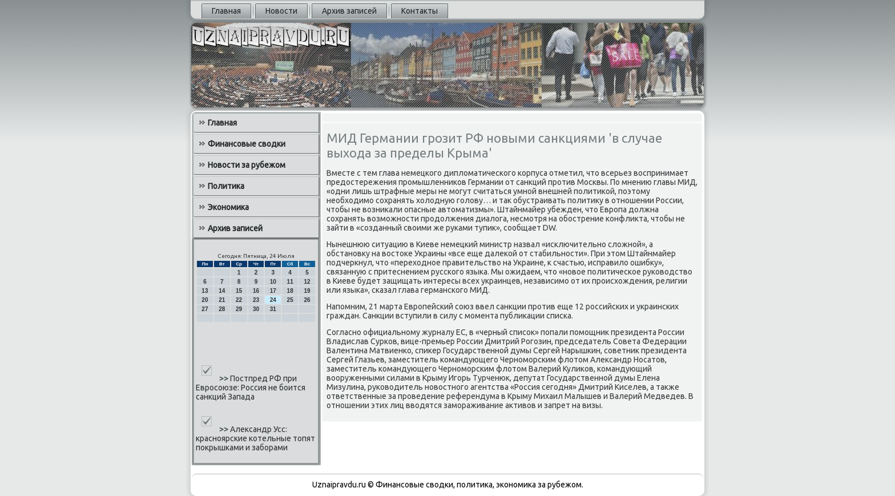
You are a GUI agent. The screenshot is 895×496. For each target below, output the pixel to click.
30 (256, 309)
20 (204, 300)
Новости (281, 10)
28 (222, 309)
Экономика (228, 207)
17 (273, 291)
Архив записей (349, 10)
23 (256, 300)
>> (224, 378)
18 (290, 291)
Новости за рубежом (246, 165)
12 (307, 282)
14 (222, 291)
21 (222, 300)
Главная (226, 10)
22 (239, 300)
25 (290, 300)
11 (290, 282)
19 (307, 291)
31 (273, 309)
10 (273, 282)
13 (204, 291)
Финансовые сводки (246, 143)
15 (239, 291)
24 (273, 300)
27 (204, 309)
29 (239, 309)
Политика (226, 186)
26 (307, 300)
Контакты (419, 10)
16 (256, 291)
